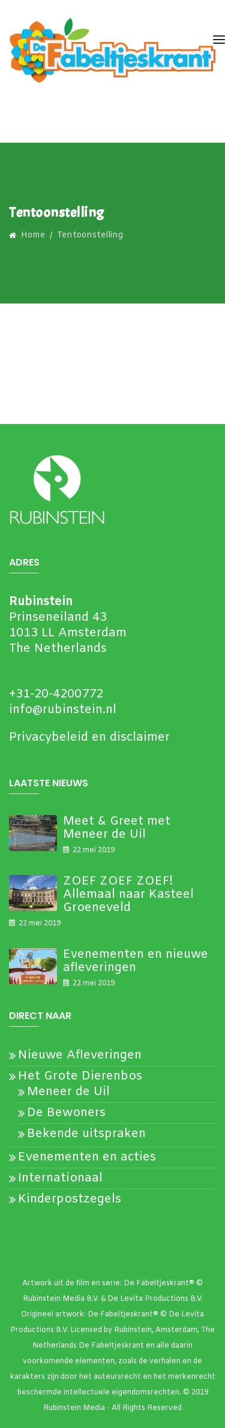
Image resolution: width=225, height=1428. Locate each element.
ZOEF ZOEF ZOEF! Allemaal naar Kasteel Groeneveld (128, 894)
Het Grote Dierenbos (80, 1076)
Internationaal (60, 1178)
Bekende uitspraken (86, 1134)
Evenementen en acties (87, 1157)
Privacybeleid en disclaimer (89, 737)
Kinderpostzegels (69, 1199)
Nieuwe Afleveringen (80, 1055)
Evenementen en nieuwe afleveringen (135, 961)
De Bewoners (66, 1113)
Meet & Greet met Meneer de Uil (116, 828)
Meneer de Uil (68, 1092)
